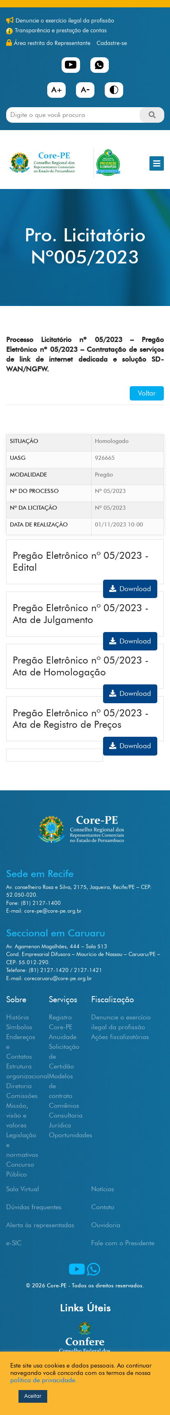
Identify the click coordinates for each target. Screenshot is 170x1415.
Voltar (147, 393)
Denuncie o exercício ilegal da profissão (65, 20)
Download (130, 589)
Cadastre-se (111, 43)
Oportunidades (70, 1135)
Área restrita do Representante (52, 43)
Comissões (22, 1096)
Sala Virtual (22, 1189)
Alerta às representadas (40, 1225)
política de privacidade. (43, 1380)
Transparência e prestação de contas (61, 30)
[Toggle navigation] (156, 163)
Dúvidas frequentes (34, 1207)
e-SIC (14, 1243)
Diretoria (19, 1086)
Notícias (102, 1189)
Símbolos (19, 1027)
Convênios (64, 1105)
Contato (102, 1207)
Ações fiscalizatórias (120, 1037)
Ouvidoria (105, 1225)
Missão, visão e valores (17, 1115)
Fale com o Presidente (122, 1243)
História (17, 1017)
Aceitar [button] (32, 1396)
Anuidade (62, 1037)
